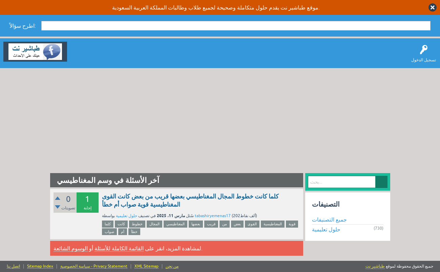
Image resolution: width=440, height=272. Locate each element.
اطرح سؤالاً (110, 56)
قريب (211, 224)
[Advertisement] (220, 118)
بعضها (195, 224)
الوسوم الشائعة (71, 248)
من (224, 224)
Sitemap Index (40, 266)
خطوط (137, 224)
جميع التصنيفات (329, 219)
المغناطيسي (175, 224)
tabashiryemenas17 (213, 215)
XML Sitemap (146, 266)
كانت (121, 224)
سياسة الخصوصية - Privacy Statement (93, 266)
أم (122, 232)
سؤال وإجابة (82, 56)
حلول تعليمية (126, 215)
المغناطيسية (273, 224)
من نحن (172, 266)
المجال (154, 224)
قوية (292, 224)
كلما (108, 224)
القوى (252, 224)
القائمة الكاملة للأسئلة (119, 248)
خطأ (134, 232)
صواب (109, 232)
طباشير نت (375, 266)
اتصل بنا (13, 266)
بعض (237, 224)
